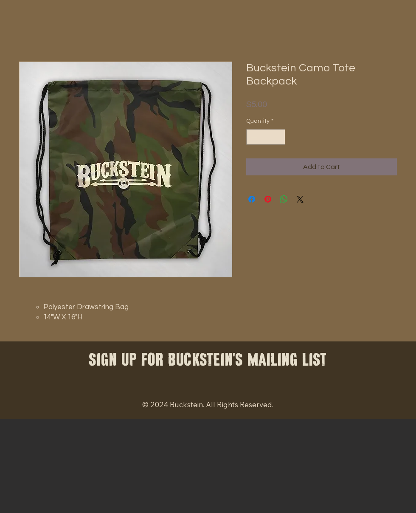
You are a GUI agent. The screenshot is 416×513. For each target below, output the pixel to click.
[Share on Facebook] (252, 199)
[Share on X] (300, 199)
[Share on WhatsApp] (284, 199)
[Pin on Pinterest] (268, 199)
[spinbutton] (265, 137)
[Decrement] (252, 137)
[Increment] (278, 137)
